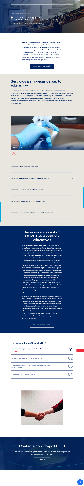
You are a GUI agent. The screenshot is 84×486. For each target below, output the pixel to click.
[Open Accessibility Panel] (80, 482)
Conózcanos (17, 352)
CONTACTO (42, 460)
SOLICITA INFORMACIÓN (42, 66)
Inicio (12, 13)
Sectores (17, 13)
